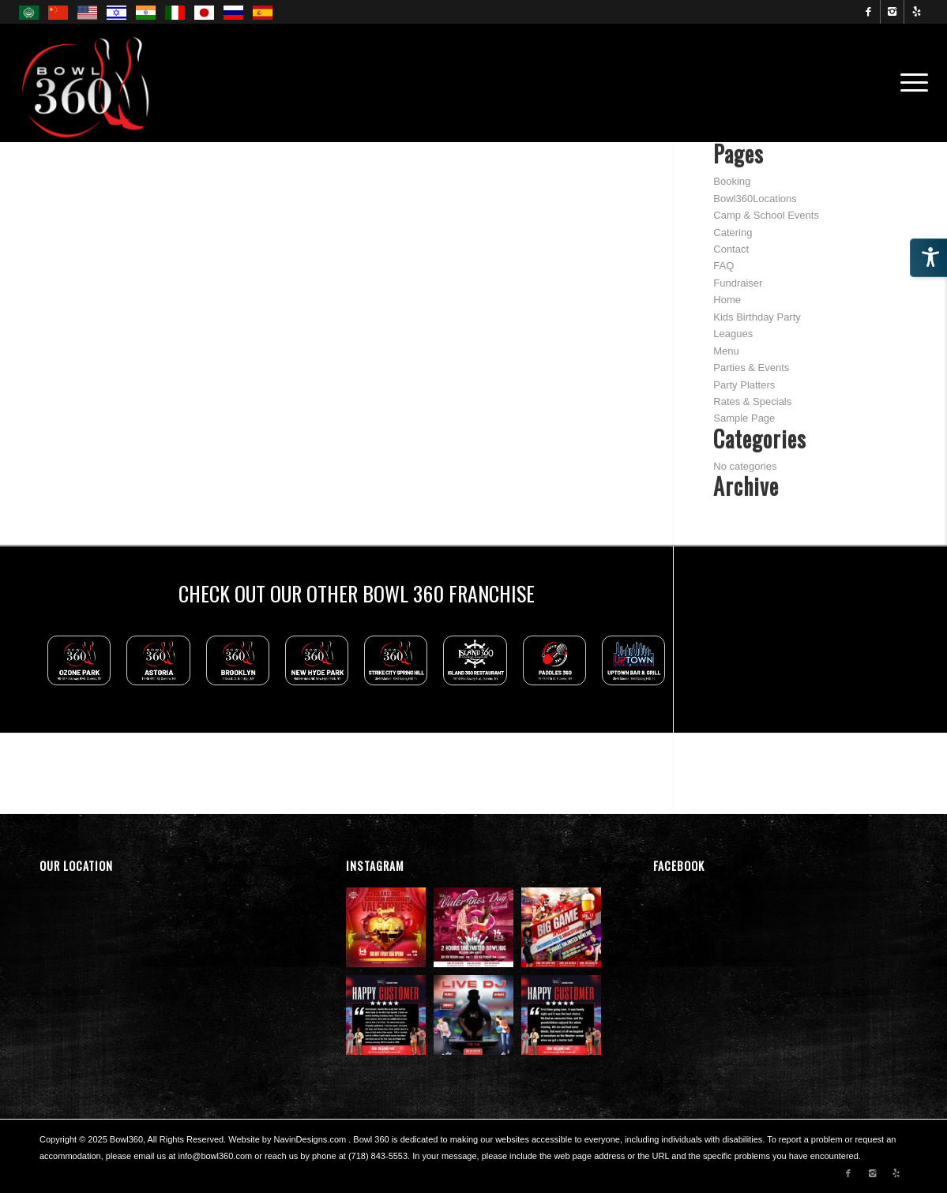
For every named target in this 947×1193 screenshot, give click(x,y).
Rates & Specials (752, 401)
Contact (731, 249)
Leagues (733, 334)
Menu (726, 351)
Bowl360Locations (755, 198)
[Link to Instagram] (892, 12)
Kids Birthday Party (757, 317)
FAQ (723, 266)
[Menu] (909, 83)
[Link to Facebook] (868, 12)
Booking (731, 181)
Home (727, 300)
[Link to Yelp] (916, 12)
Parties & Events (751, 367)
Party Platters (744, 385)
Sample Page (744, 418)
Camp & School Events (766, 215)
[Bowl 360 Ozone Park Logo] (87, 83)
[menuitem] (909, 83)
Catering (732, 232)
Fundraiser (737, 283)
